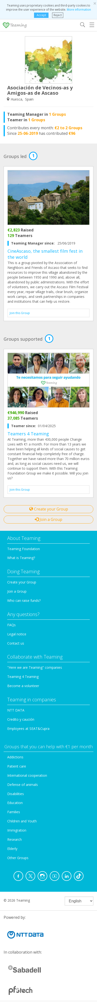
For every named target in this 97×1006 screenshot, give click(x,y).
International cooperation (27, 775)
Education (15, 802)
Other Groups (17, 857)
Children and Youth (22, 821)
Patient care (16, 766)
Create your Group (48, 509)
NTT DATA (15, 710)
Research (14, 839)
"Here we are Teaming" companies (34, 667)
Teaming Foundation (23, 548)
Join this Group (20, 313)
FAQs (11, 625)
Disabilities (15, 793)
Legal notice (16, 634)
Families (13, 812)
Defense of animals (22, 784)
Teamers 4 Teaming (28, 434)
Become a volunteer (23, 685)
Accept (41, 15)
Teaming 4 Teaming (23, 676)
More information (79, 9)
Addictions (15, 757)
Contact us (15, 643)
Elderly (12, 848)
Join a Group (48, 519)
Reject (58, 15)
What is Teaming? (21, 557)
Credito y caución (20, 719)
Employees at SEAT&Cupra (28, 728)
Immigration (16, 830)
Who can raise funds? (24, 600)
